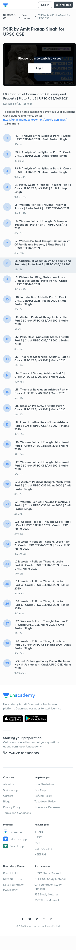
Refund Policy (43, 796)
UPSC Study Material (47, 873)
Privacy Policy (11, 807)
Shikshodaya (11, 790)
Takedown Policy (45, 801)
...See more (11, 123)
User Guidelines (44, 784)
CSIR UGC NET (44, 849)
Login (39, 68)
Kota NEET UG (12, 879)
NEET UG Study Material (50, 879)
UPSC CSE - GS (9, 16)
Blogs (6, 801)
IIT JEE (38, 831)
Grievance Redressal (47, 807)
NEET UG (40, 854)
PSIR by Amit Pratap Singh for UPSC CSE (53, 16)
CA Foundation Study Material (48, 887)
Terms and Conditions (17, 813)
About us (8, 784)
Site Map (40, 790)
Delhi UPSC (10, 890)
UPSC (38, 837)
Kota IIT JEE (10, 873)
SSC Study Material (46, 900)
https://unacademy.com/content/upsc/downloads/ (35, 119)
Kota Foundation (13, 884)
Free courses (26, 16)
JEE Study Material (46, 894)
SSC (37, 843)
